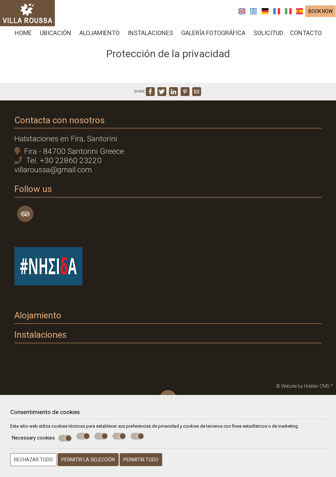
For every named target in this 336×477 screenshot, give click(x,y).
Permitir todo (140, 459)
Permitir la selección (88, 459)
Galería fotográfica (213, 34)
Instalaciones (150, 34)
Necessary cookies (42, 438)
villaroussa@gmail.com (56, 180)
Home (23, 34)
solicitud (268, 34)
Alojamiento (99, 34)
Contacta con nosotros (62, 129)
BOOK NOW (321, 12)
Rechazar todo (33, 459)
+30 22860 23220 (73, 171)
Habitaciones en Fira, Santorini (68, 149)
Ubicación (55, 34)
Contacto (306, 34)
